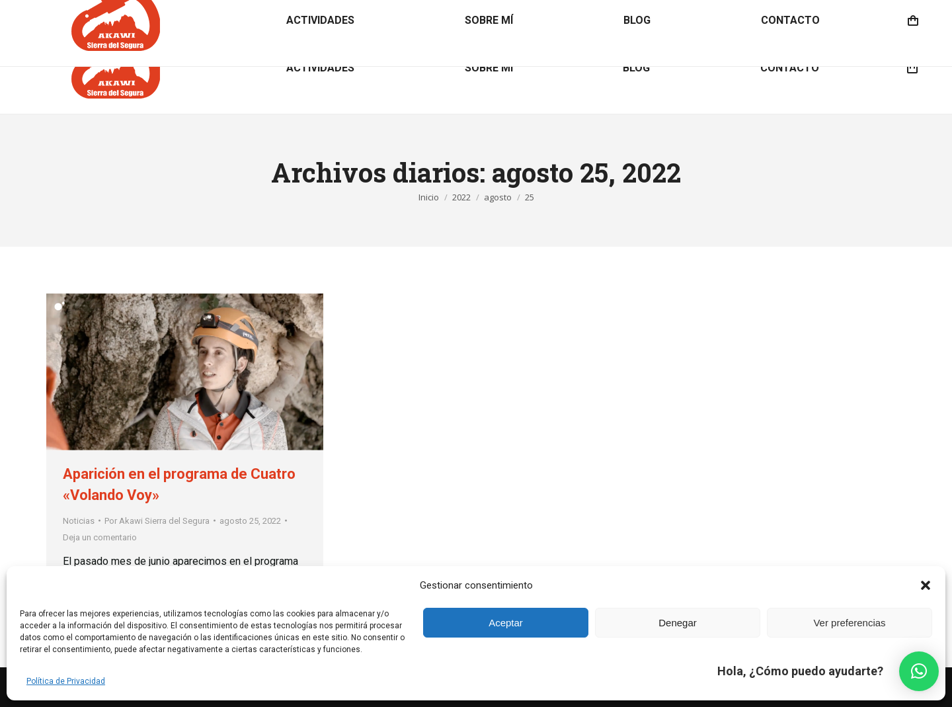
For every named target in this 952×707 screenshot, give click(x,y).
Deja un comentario (100, 537)
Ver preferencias (849, 622)
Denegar (677, 622)
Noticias (79, 521)
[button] (925, 585)
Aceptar (506, 622)
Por (157, 521)
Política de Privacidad (65, 681)
